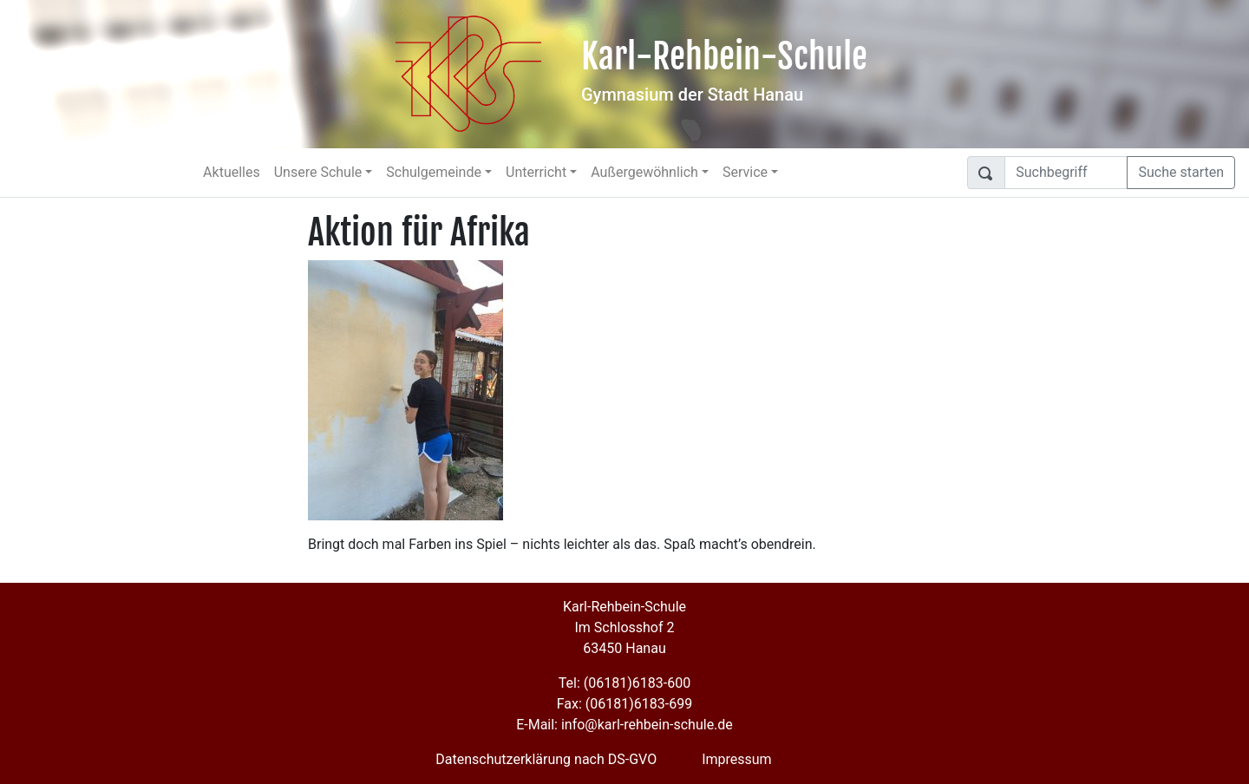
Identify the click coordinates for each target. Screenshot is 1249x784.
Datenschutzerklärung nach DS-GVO (546, 759)
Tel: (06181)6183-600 (624, 683)
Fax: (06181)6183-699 (624, 704)
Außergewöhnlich (644, 172)
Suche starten (1181, 172)
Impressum (737, 759)
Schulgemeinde (433, 172)
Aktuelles (231, 172)
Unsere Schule (318, 172)
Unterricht (536, 172)
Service (745, 172)
